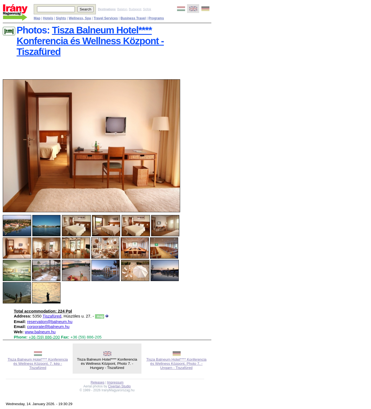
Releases (97, 382)
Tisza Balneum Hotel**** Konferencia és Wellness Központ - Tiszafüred (90, 41)
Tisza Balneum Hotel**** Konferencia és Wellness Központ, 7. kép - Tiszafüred (37, 363)
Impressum (115, 382)
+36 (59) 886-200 (44, 337)
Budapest (135, 9)
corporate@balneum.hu (48, 326)
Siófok (147, 9)
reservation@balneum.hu (49, 321)
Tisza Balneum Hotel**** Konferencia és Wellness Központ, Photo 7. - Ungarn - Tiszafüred (176, 363)
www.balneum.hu (40, 332)
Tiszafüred (52, 316)
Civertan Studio (119, 386)
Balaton (122, 9)
